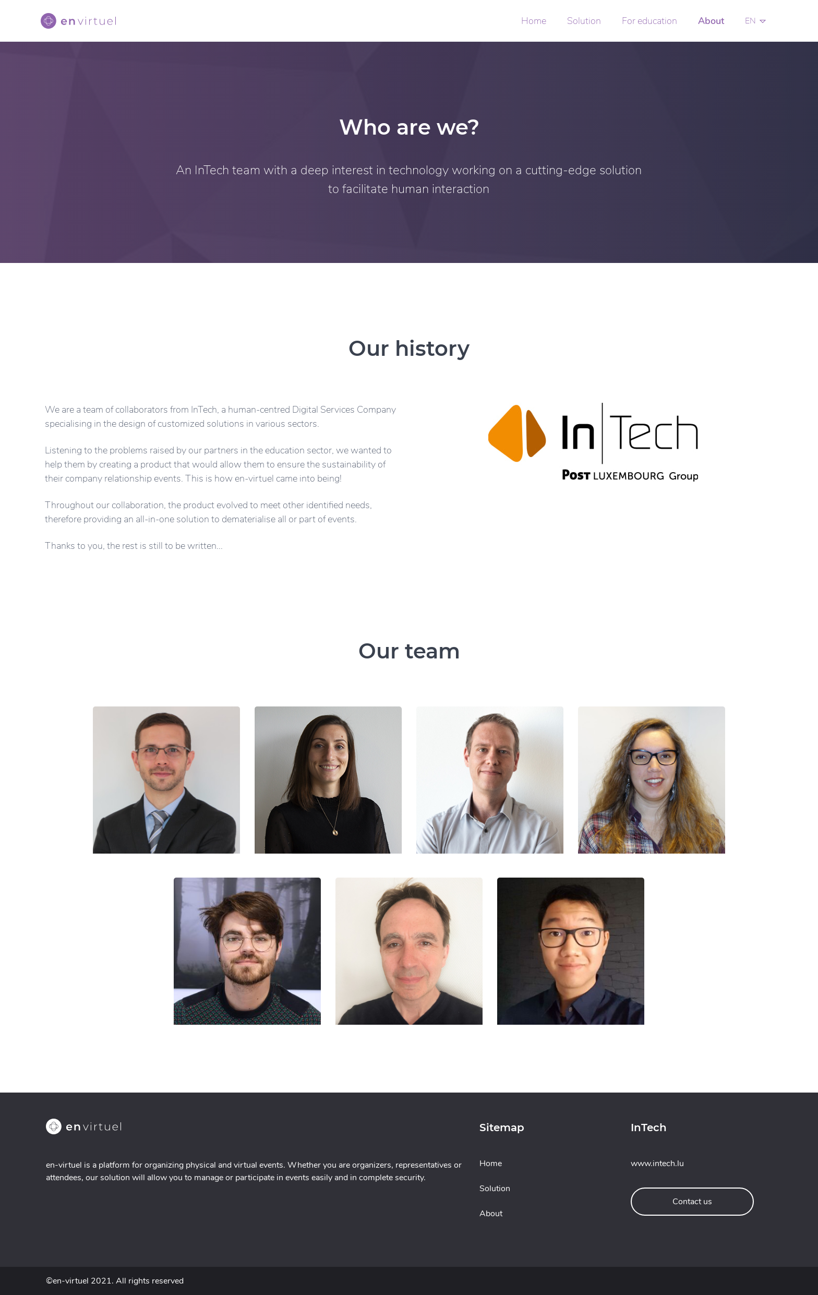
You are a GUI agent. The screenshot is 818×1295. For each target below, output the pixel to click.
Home (533, 21)
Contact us (692, 1201)
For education (649, 21)
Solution (584, 21)
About (711, 21)
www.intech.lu (657, 1163)
